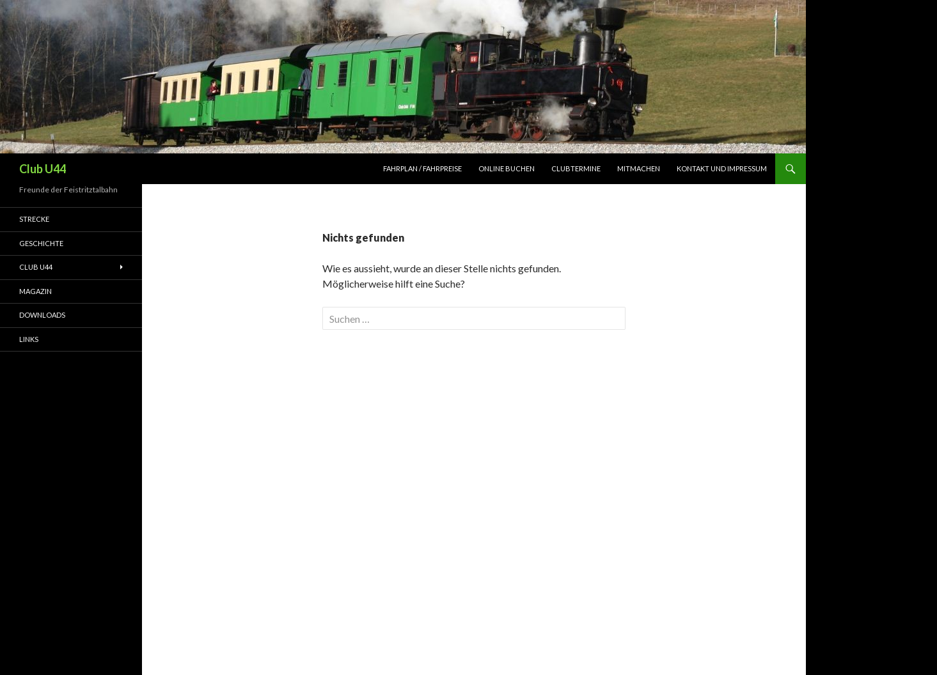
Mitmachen (638, 168)
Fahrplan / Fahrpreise (422, 168)
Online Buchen (506, 168)
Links (28, 339)
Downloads (42, 315)
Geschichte (41, 243)
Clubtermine (576, 168)
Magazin (35, 291)
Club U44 (42, 169)
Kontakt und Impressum (722, 168)
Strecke (34, 219)
